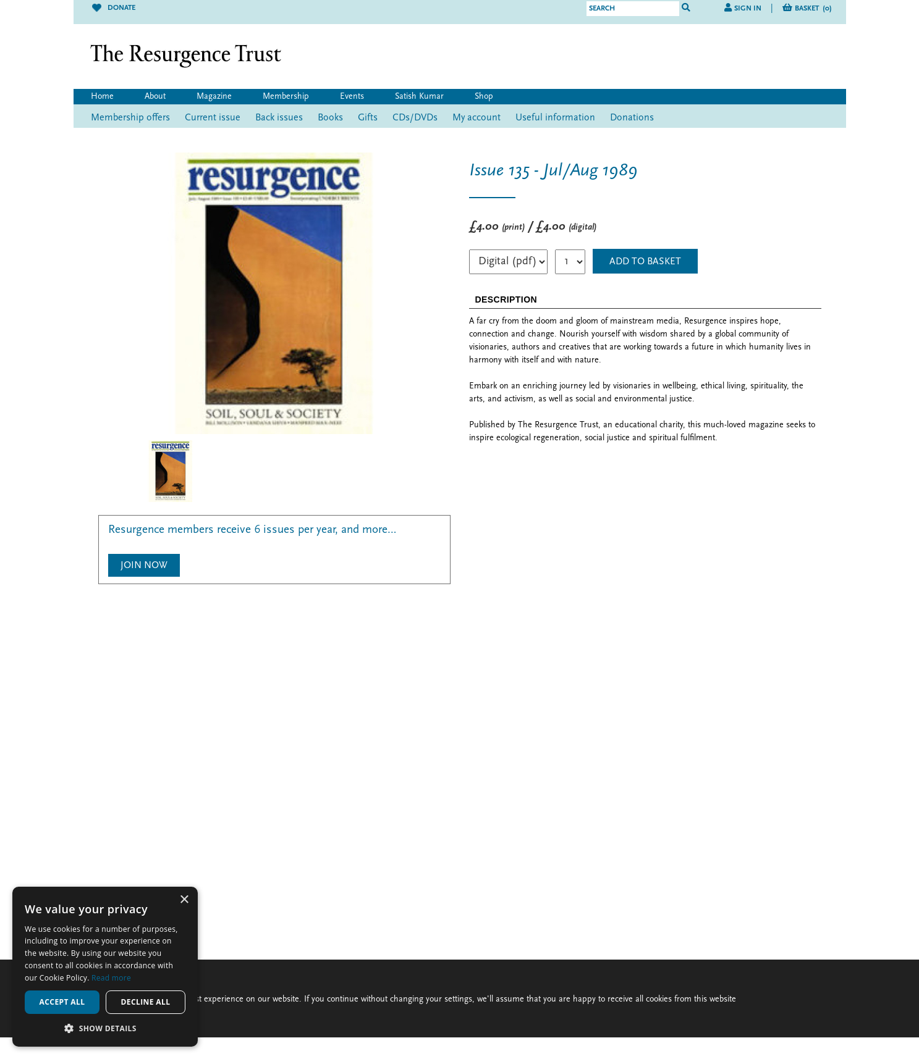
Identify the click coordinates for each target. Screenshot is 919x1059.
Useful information (555, 118)
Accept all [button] (62, 1002)
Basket (813, 8)
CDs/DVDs (415, 118)
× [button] (183, 900)
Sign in (747, 8)
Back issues (279, 118)
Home (102, 96)
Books (330, 118)
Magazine (214, 96)
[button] (105, 1028)
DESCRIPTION (506, 299)
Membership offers (130, 118)
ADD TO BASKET (645, 262)
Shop (484, 96)
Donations (632, 118)
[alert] (105, 967)
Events (352, 96)
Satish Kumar (419, 96)
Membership (286, 96)
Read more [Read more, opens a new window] (111, 978)
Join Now (144, 566)
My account (476, 118)
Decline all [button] (146, 1002)
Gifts (368, 118)
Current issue (212, 118)
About (155, 96)
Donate (113, 8)
